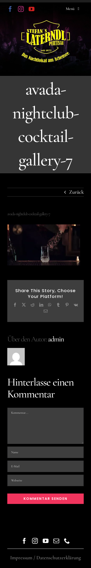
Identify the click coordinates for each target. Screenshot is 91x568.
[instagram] (21, 9)
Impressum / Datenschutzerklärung (45, 558)
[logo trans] (45, 23)
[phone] (67, 541)
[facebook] (10, 9)
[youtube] (31, 9)
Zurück (76, 192)
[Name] (45, 452)
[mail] (56, 541)
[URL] (45, 480)
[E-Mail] (45, 466)
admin (56, 339)
